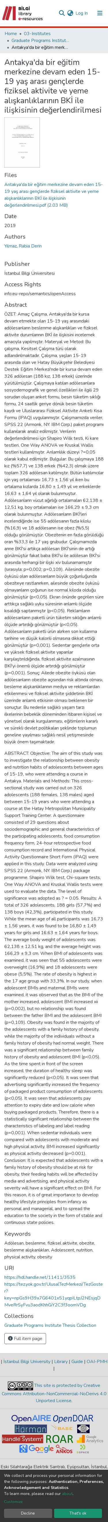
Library (61, 1361)
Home (11, 33)
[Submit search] (61, 13)
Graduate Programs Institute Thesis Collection (40, 40)
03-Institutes (37, 33)
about (67, 1493)
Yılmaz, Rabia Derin (23, 246)
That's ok (77, 1513)
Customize (13, 1501)
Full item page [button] (25, 1338)
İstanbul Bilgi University (27, 1361)
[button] (70, 13)
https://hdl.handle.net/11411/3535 (39, 1277)
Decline (28, 1513)
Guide (77, 1361)
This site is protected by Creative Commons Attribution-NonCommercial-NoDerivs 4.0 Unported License (54, 1393)
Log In (81, 13)
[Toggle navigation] (100, 13)
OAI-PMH (96, 1361)
